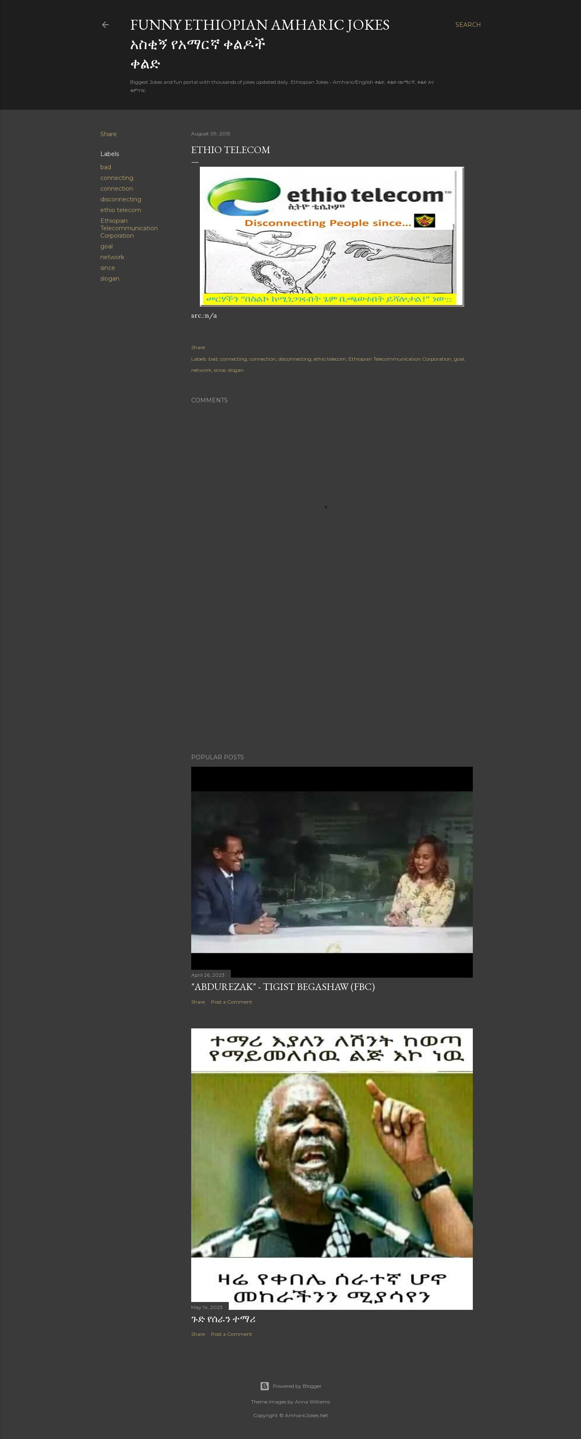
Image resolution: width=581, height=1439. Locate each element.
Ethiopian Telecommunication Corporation (129, 228)
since (107, 268)
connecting (116, 178)
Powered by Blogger (291, 1386)
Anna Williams (312, 1402)
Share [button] (108, 134)
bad (105, 167)
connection (116, 188)
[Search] (468, 25)
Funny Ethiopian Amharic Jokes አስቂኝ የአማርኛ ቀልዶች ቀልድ (260, 44)
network (112, 257)
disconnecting (120, 199)
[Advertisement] (332, 675)
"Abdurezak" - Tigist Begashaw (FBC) (283, 986)
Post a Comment (231, 1002)
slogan (109, 278)
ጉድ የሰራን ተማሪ (223, 1318)
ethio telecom (120, 210)
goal (106, 246)
